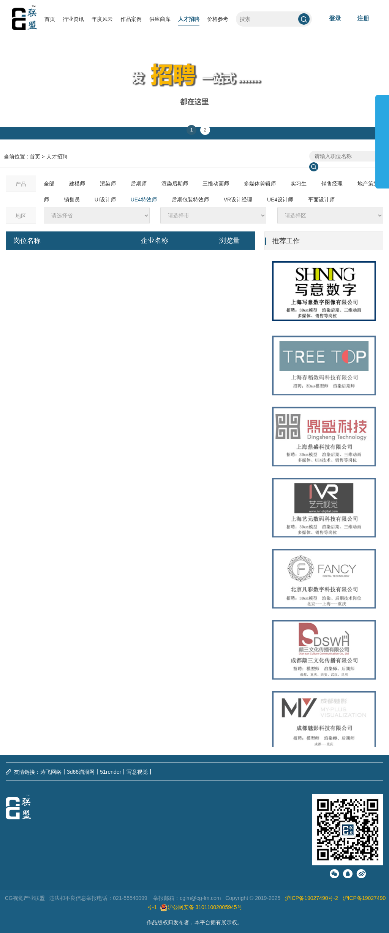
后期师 (139, 184)
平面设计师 (321, 199)
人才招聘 (188, 19)
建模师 (77, 184)
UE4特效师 (144, 199)
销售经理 (332, 184)
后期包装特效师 (190, 199)
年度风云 (102, 19)
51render (110, 772)
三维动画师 (215, 184)
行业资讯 (73, 19)
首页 (49, 19)
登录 (335, 18)
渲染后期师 (174, 184)
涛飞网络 (51, 772)
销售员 (72, 199)
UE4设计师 (280, 199)
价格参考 (217, 19)
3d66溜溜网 (81, 772)
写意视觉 (137, 772)
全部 (49, 184)
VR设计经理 (238, 199)
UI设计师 (105, 199)
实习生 (299, 184)
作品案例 (131, 19)
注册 (363, 18)
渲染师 (108, 184)
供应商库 (160, 19)
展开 (382, 138)
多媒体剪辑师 (260, 184)
